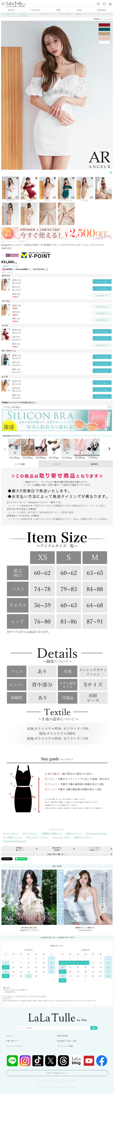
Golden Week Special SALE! (15, 841)
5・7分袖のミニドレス (13, 837)
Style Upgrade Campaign (96, 833)
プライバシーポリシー (15, 1046)
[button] (4, 449)
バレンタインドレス (62, 837)
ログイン (9, 1035)
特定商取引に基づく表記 (67, 1041)
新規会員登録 (62, 1035)
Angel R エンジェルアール (29, 14)
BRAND (11, 10)
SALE (79, 10)
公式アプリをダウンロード (57, 1073)
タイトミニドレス (30, 833)
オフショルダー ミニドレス (38, 837)
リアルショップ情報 (65, 1046)
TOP (3, 14)
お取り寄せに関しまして (57, 854)
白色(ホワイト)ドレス (83, 837)
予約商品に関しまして (19, 849)
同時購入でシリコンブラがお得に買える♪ (19, 402)
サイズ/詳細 (20, 464)
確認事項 (94, 464)
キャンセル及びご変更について (94, 849)
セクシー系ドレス (11, 833)
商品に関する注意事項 (57, 849)
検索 (94, 1028)
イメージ (57, 464)
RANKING (101, 10)
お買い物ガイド (12, 1041)
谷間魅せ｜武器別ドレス (52, 833)
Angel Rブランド (12, 14)
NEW (58, 10)
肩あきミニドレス (74, 833)
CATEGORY (35, 10)
